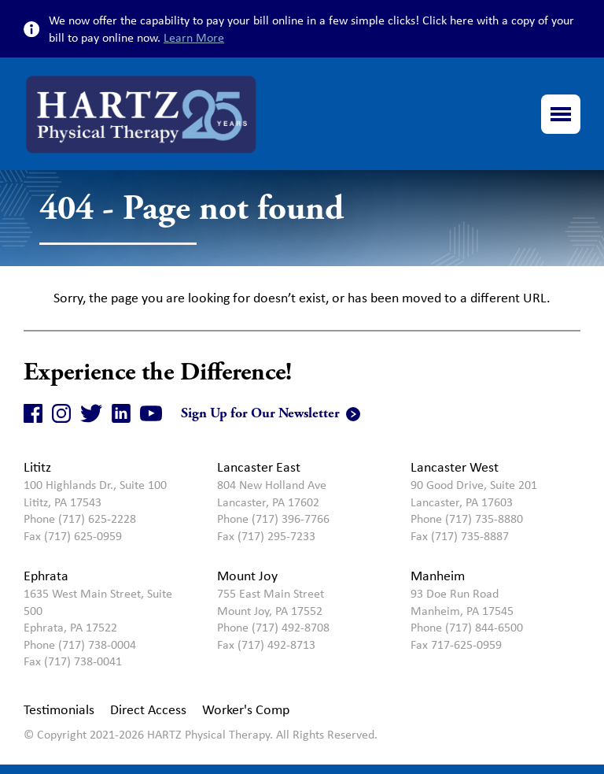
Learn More (194, 37)
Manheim (438, 575)
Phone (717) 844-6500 (467, 627)
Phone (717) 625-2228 (80, 518)
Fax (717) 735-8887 (460, 536)
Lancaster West (455, 466)
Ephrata (46, 575)
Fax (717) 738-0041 (73, 661)
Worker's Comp (245, 709)
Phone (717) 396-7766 (273, 518)
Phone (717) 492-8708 (273, 627)
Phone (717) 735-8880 (467, 518)
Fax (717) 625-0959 (73, 536)
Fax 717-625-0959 (456, 644)
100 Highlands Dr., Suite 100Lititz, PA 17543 (95, 493)
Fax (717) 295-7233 (266, 536)
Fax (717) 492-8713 (266, 644)
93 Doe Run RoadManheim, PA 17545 (462, 602)
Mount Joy (247, 575)
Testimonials (59, 709)
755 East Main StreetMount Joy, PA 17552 (270, 602)
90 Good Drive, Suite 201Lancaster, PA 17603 (474, 493)
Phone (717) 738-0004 (80, 644)
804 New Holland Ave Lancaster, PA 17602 (271, 493)
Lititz (37, 466)
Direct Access (148, 709)
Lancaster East (258, 466)
